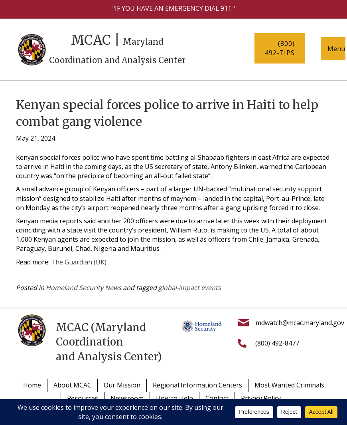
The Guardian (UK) (78, 262)
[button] (279, 48)
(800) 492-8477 (277, 343)
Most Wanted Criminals (289, 385)
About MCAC (72, 385)
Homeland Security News (83, 287)
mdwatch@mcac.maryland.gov (300, 322)
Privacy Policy (261, 398)
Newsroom (127, 398)
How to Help (174, 398)
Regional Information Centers (197, 385)
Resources (82, 398)
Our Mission (122, 385)
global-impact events (189, 287)
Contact (217, 398)
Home (32, 385)
